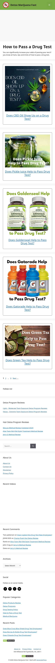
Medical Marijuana (10, 616)
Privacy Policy (8, 473)
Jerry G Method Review (11, 434)
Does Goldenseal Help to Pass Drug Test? (27, 241)
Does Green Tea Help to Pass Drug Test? (27, 361)
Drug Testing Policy (10, 609)
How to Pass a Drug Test (12, 613)
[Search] (33, 446)
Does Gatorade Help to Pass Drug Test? (27, 308)
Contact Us (7, 467)
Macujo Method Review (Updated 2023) (18, 428)
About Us (6, 463)
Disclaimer (7, 470)
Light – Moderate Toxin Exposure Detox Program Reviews (25, 408)
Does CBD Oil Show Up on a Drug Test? (27, 117)
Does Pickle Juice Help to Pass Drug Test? (27, 173)
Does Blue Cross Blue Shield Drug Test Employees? (22, 628)
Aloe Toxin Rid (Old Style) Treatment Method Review (23, 431)
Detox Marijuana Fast (23, 5)
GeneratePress (41, 660)
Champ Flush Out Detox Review (26, 538)
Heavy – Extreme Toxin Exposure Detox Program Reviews (25, 412)
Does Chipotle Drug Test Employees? (17, 635)
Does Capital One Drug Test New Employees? (34, 535)
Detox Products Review (12, 603)
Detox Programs (9, 606)
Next (15, 378)
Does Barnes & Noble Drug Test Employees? (20, 632)
